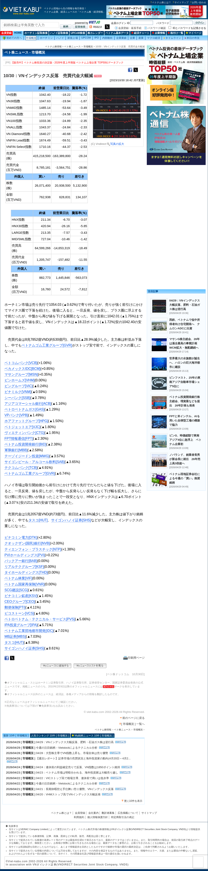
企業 (132, 37)
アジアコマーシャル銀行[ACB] (27, 403)
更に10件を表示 (133, 800)
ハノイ (60, 37)
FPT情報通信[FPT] (18, 438)
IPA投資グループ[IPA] (20, 625)
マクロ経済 (153, 37)
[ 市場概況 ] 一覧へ (133, 724)
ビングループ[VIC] (18, 386)
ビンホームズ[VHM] (19, 380)
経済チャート (140, 32)
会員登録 (6, 32)
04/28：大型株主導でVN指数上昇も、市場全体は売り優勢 (72, 753)
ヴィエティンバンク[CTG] (24, 433)
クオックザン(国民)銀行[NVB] (27, 543)
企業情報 (158, 32)
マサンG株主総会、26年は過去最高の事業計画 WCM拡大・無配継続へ (184, 343)
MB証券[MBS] (15, 636)
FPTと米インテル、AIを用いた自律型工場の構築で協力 (184, 420)
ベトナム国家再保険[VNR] (24, 584)
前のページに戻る (133, 718)
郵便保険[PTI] (14, 607)
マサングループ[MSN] (21, 374)
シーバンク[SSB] (17, 398)
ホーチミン (46, 37)
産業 (141, 37)
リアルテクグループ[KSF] (24, 566)
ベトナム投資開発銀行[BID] (25, 444)
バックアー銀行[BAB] (20, 561)
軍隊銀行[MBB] (16, 450)
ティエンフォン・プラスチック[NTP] (32, 549)
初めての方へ (12, 38)
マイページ (193, 32)
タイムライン (172, 37)
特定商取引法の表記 (122, 817)
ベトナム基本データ (117, 32)
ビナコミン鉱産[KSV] (20, 596)
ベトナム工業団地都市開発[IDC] (28, 631)
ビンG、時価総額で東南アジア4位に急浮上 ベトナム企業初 (185, 440)
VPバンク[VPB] (16, 415)
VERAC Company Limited (34, 829)
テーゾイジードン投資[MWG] (26, 456)
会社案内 (93, 812)
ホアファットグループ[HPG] (26, 421)
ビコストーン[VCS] (19, 613)
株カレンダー (95, 32)
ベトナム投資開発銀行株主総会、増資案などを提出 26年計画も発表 (184, 401)
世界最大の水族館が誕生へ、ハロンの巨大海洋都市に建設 (184, 363)
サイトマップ (181, 2)
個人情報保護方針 (97, 817)
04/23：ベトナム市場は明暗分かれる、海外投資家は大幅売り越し (77, 772)
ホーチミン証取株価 (36, 32)
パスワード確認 (157, 28)
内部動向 (107, 37)
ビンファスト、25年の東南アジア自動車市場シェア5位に (184, 382)
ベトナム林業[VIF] (18, 578)
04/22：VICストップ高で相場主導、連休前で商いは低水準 (72, 778)
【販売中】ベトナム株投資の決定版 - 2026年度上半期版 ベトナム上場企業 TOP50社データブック (67, 62)
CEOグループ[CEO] (19, 601)
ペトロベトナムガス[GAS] (24, 409)
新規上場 (72, 37)
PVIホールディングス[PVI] (24, 555)
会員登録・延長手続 (129, 28)
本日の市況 (191, 37)
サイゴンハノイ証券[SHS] (71, 520)
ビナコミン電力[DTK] (20, 537)
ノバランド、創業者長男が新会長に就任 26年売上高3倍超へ (184, 459)
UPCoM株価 (78, 32)
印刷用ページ (134, 657)
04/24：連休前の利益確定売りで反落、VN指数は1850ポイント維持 (78, 767)
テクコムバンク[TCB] (20, 467)
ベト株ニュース (72, 46)
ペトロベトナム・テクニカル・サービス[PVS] (39, 619)
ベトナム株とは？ (161, 2)
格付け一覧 (175, 32)
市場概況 (31, 37)
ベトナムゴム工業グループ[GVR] (47, 345)
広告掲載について (128, 812)
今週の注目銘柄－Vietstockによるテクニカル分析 (66, 747)
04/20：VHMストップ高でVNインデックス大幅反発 (68, 794)
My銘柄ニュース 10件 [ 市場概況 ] (94, 735)
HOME (18, 32)
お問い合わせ (199, 2)
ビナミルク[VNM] (17, 392)
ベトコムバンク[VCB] (20, 363)
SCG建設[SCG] (16, 590)
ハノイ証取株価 (59, 32)
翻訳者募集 (108, 812)
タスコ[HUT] (38, 520)
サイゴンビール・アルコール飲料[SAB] (34, 462)
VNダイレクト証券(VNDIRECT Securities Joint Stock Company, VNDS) (148, 829)
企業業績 (121, 37)
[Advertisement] (176, 196)
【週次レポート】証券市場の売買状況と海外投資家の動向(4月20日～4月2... (83, 758)
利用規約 (79, 817)
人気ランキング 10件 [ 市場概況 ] (50, 735)
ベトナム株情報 (53, 46)
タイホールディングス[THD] (26, 572)
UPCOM (86, 37)
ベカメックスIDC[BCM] (22, 368)
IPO (96, 37)
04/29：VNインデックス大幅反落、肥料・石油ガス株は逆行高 (75, 742)
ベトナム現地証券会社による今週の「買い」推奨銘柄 (184, 478)
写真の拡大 (115, 143)
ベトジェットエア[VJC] (22, 427)
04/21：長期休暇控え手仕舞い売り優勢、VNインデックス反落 (75, 789)
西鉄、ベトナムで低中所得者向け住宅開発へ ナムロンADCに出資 (184, 324)
